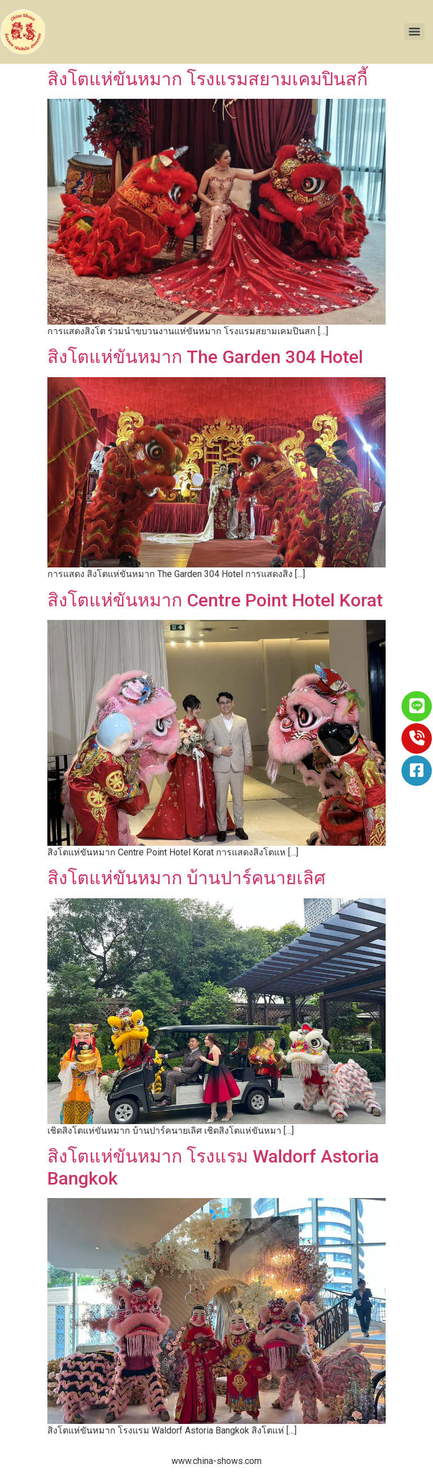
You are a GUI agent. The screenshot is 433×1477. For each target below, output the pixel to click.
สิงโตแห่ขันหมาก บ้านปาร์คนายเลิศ (186, 878)
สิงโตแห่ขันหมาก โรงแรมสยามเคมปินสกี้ (207, 79)
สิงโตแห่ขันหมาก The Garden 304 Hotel (205, 357)
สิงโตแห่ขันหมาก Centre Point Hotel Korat (215, 600)
